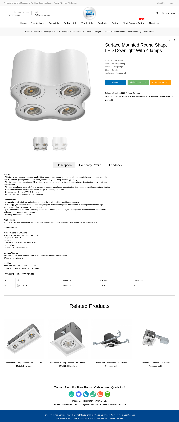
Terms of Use (122, 415)
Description (64, 165)
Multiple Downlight (61, 31)
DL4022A (23, 285)
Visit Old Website (116, 418)
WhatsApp (115, 82)
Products (36, 31)
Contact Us (98, 415)
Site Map (131, 415)
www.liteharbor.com (117, 405)
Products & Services (58, 415)
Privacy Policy (109, 415)
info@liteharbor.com (89, 405)
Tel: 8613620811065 (160, 82)
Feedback (115, 165)
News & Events (73, 415)
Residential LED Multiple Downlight (86, 31)
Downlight (47, 31)
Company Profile (90, 165)
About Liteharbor (86, 415)
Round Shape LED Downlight (133, 96)
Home (27, 31)
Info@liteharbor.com (138, 82)
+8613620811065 (64, 405)
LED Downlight (115, 96)
